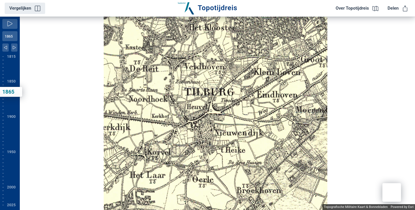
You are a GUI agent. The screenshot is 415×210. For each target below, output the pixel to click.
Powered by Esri (402, 207)
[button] (391, 192)
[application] (217, 113)
